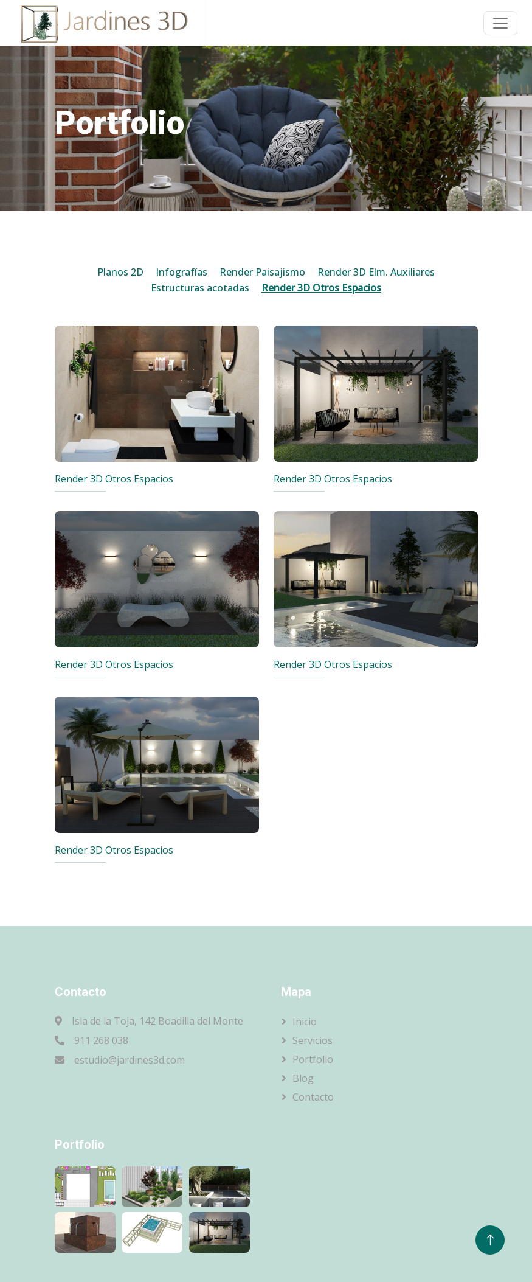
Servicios (312, 1040)
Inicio (304, 1021)
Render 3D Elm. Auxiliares (376, 272)
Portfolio (312, 1059)
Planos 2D (120, 272)
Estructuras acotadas (200, 287)
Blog (303, 1078)
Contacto (313, 1097)
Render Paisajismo (262, 272)
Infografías (181, 272)
